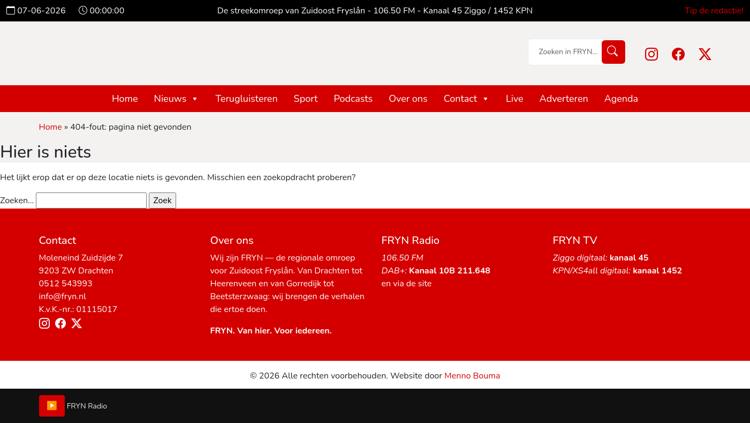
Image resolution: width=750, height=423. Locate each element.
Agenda (621, 98)
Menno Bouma (472, 376)
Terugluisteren (246, 98)
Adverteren (564, 98)
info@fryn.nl (62, 296)
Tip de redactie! (714, 11)
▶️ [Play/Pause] (52, 406)
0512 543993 (66, 284)
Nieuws (177, 98)
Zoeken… (17, 200)
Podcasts (353, 98)
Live (515, 98)
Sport (306, 98)
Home (125, 98)
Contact (467, 98)
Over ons (408, 98)
